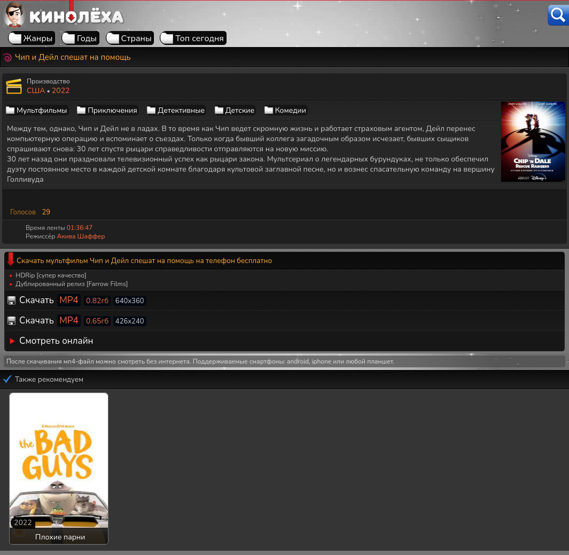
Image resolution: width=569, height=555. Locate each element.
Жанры (38, 38)
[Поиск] (558, 15)
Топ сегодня (199, 38)
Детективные (181, 110)
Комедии (290, 110)
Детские (239, 110)
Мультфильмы (42, 110)
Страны (136, 38)
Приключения (112, 110)
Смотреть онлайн (56, 341)
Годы (87, 38)
